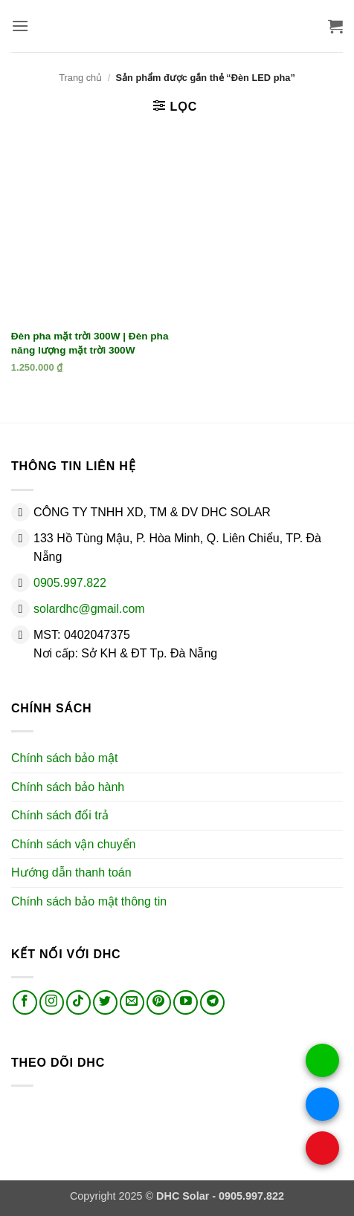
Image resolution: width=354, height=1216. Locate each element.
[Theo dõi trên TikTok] (78, 1002)
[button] (20, 25)
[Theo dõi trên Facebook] (25, 1002)
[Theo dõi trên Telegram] (212, 1002)
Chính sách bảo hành (67, 787)
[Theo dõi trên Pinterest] (159, 1002)
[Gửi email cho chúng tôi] (132, 1002)
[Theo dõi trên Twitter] (105, 1002)
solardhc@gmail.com (89, 608)
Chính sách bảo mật (64, 758)
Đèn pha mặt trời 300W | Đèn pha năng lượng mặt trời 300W (90, 343)
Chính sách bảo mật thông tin (89, 901)
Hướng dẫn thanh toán (71, 872)
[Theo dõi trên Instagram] (51, 1002)
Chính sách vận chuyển (73, 844)
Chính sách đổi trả (60, 815)
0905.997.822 (69, 582)
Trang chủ (80, 77)
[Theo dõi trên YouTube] (185, 1002)
